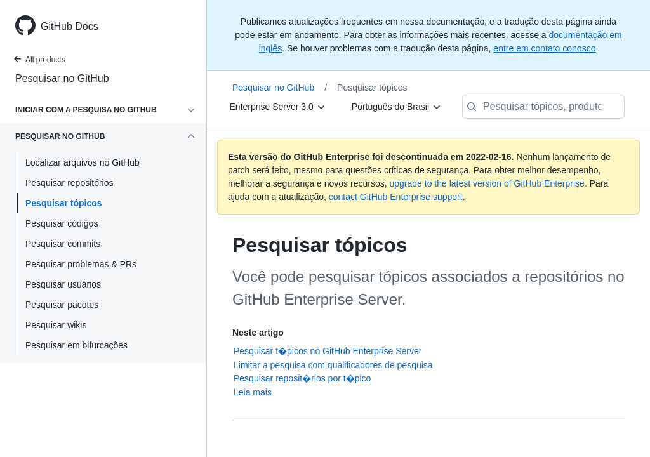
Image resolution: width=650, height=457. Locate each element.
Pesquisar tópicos (63, 203)
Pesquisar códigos (61, 223)
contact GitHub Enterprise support (396, 197)
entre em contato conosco (544, 48)
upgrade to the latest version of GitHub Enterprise (486, 183)
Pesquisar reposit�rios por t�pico (302, 378)
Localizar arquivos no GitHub (82, 162)
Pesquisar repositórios (69, 183)
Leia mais (253, 392)
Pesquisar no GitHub (62, 78)
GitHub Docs (69, 26)
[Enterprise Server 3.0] (278, 106)
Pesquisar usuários (63, 284)
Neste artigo (258, 333)
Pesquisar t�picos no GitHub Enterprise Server (327, 351)
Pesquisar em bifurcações (76, 345)
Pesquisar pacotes (61, 305)
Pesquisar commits (62, 244)
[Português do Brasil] (397, 106)
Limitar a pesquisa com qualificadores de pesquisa (333, 365)
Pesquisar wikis (55, 325)
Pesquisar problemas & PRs (80, 264)
